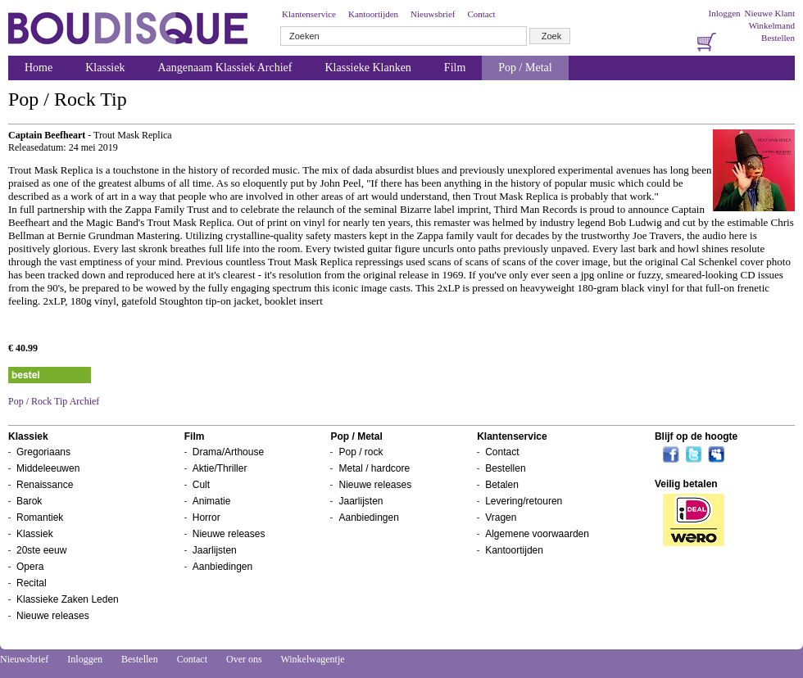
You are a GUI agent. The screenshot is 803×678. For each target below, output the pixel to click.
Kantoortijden (373, 14)
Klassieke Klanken (368, 67)
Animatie (212, 501)
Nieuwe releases (52, 616)
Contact (481, 14)
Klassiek (105, 67)
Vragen (500, 517)
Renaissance (44, 484)
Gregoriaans (43, 452)
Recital (31, 583)
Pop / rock (360, 452)
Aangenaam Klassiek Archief (224, 67)
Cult (201, 484)
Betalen (502, 484)
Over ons (244, 659)
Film (454, 67)
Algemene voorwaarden (537, 534)
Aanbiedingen (222, 566)
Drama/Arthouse (228, 452)
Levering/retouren (523, 501)
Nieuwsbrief (433, 14)
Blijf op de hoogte (696, 436)
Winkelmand (772, 25)
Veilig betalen (686, 484)
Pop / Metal (524, 67)
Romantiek (39, 517)
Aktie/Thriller (220, 468)
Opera (29, 566)
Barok (29, 501)
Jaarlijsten (215, 550)
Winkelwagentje (312, 659)
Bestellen (778, 38)
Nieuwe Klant (770, 13)
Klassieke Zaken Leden (67, 599)
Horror (206, 517)
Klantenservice (309, 14)
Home (38, 67)
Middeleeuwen (47, 468)
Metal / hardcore (374, 468)
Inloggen (724, 13)
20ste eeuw (41, 550)
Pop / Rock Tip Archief (53, 401)
